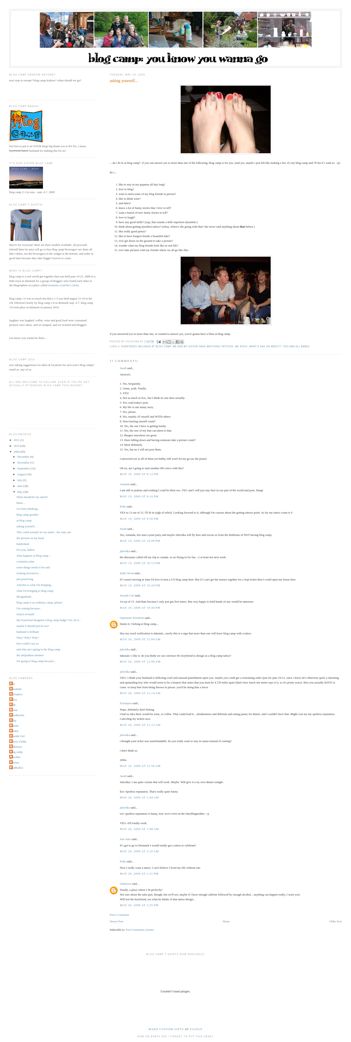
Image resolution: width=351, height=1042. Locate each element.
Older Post (335, 921)
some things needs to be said (33, 567)
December (23, 456)
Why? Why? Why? (27, 637)
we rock (241, 346)
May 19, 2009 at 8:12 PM (139, 474)
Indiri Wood (127, 573)
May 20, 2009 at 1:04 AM (139, 797)
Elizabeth (15, 689)
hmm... (20, 503)
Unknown (125, 883)
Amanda (125, 484)
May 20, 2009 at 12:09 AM (140, 661)
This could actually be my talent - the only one (43, 532)
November (23, 462)
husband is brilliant (27, 631)
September (23, 468)
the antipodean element (30, 655)
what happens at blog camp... (33, 555)
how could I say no (27, 643)
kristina (14, 762)
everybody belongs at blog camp (146, 346)
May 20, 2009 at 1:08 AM (139, 829)
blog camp (16, 752)
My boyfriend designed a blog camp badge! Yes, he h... (48, 620)
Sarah (123, 368)
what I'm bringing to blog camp (34, 590)
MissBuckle (17, 715)
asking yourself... (26, 526)
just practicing (24, 579)
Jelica (13, 699)
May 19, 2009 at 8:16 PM (139, 496)
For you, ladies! (25, 549)
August (21, 474)
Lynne (14, 710)
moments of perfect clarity (63, 285)
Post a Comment (119, 914)
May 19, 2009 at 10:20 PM (140, 585)
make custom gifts (166, 1029)
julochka (125, 551)
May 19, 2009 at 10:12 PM (140, 563)
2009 (17, 451)
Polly (123, 506)
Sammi (14, 725)
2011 (17, 440)
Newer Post (116, 921)
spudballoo (16, 767)
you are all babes (296, 346)
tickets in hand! (25, 614)
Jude (13, 704)
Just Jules (125, 839)
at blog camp (24, 520)
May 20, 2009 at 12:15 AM (140, 725)
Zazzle (196, 1029)
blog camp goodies (27, 514)
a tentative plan (25, 561)
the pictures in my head (30, 538)
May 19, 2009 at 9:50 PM (139, 518)
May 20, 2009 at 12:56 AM (140, 766)
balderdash (22, 544)
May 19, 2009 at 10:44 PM (140, 607)
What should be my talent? (32, 497)
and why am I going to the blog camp (38, 649)
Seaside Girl (127, 595)
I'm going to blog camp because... (36, 661)
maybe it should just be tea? (32, 626)
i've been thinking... (27, 508)
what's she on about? (265, 346)
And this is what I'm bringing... (34, 585)
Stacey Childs (18, 741)
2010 (17, 446)
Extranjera (126, 703)
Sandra (14, 731)
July (20, 480)
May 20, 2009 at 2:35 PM (139, 905)
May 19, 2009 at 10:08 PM (140, 540)
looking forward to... (28, 573)
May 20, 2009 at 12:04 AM (140, 639)
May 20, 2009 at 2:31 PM (139, 873)
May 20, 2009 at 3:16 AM (139, 851)
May (20, 492)
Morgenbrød (23, 596)
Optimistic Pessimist (132, 617)
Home (226, 921)
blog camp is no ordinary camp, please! (39, 602)
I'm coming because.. (28, 608)
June (20, 486)
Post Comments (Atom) (140, 929)
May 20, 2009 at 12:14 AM (140, 693)
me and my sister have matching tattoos (203, 346)
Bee (12, 684)
